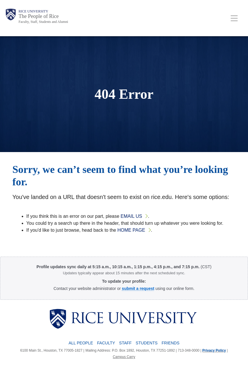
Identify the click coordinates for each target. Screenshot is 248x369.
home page (131, 230)
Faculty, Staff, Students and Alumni (43, 22)
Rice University (33, 11)
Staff (125, 343)
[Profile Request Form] (138, 288)
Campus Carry (124, 357)
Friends (170, 343)
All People (81, 343)
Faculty (106, 343)
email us (131, 216)
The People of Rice (39, 16)
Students (146, 343)
